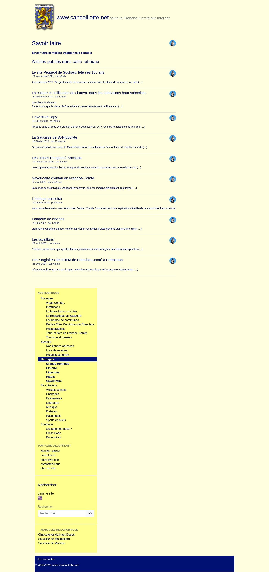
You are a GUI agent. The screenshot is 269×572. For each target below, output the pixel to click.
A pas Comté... (55, 302)
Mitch (63, 76)
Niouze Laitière (50, 451)
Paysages (47, 298)
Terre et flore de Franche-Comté (66, 333)
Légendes (53, 372)
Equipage (47, 424)
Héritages (47, 359)
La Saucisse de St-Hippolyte (54, 137)
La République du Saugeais (64, 315)
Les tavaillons (43, 239)
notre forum (48, 455)
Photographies (55, 328)
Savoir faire (54, 381)
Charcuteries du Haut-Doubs (56, 534)
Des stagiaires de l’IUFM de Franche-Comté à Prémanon (77, 260)
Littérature (52, 402)
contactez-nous (50, 464)
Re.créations (49, 385)
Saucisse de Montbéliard (54, 538)
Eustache (60, 141)
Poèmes (51, 411)
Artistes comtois (56, 389)
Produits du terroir (57, 354)
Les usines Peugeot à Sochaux (57, 158)
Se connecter (46, 559)
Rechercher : (46, 506)
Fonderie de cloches (48, 219)
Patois (50, 376)
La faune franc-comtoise (61, 311)
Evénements (54, 398)
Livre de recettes (56, 350)
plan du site (48, 468)
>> (90, 513)
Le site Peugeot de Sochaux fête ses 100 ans (68, 72)
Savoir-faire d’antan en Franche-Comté (63, 178)
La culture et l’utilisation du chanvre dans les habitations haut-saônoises (89, 93)
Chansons (52, 394)
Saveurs (46, 341)
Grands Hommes (57, 363)
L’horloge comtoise (47, 199)
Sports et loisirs (56, 420)
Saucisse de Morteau (51, 543)
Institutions (53, 307)
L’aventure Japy (44, 117)
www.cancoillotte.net (43, 208)
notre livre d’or (50, 459)
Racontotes (53, 415)
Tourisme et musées (59, 337)
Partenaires (53, 437)
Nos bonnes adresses (60, 346)
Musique (51, 407)
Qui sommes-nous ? (59, 428)
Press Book (53, 433)
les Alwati (57, 182)
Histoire (51, 368)
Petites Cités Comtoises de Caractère (70, 324)
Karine (62, 96)
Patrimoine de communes (62, 320)
